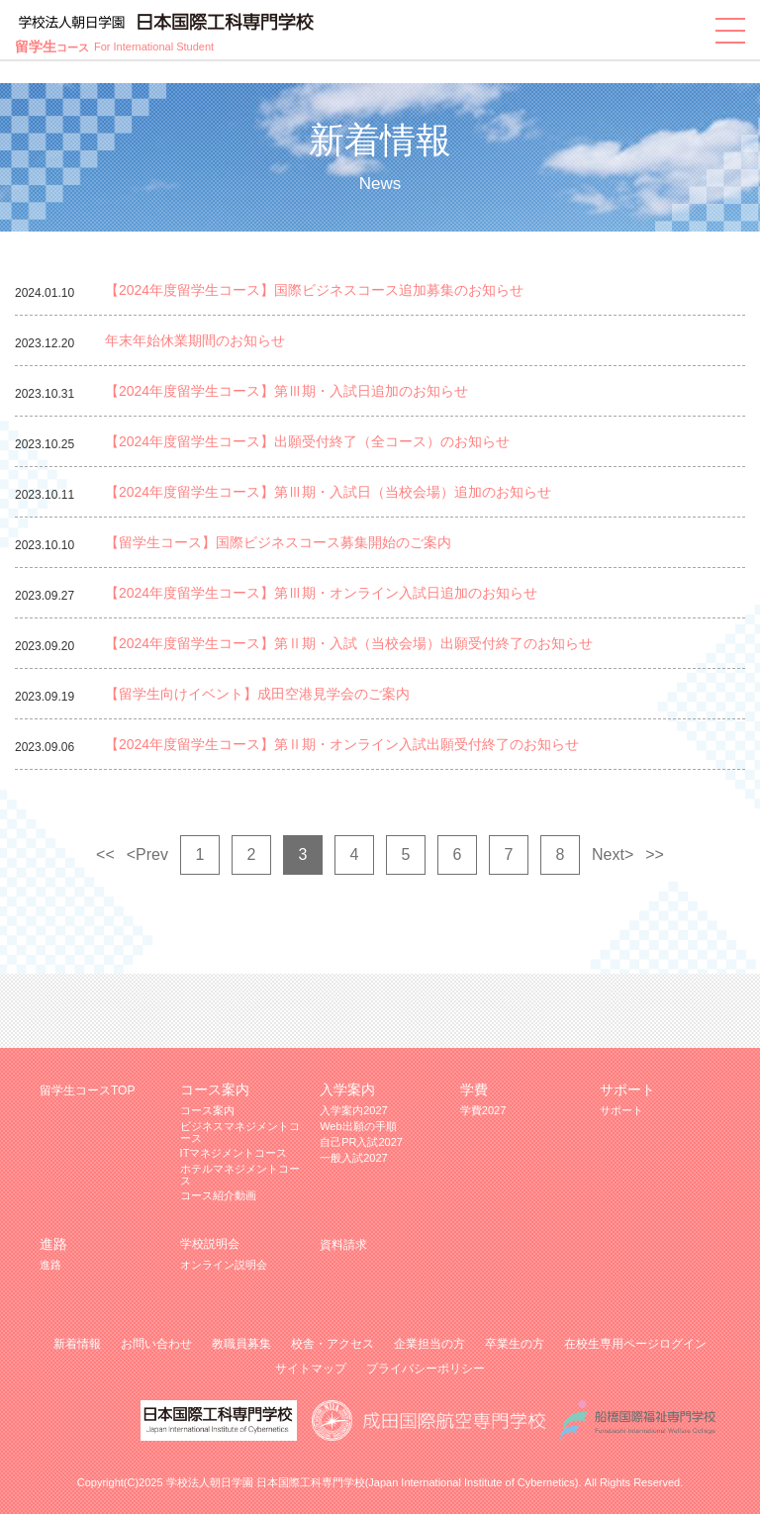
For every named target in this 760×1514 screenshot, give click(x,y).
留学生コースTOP (87, 1090)
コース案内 (207, 1110)
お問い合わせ (156, 1344)
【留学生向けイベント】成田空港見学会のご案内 (257, 694)
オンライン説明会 (223, 1265)
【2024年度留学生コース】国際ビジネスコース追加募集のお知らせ (314, 290)
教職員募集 (241, 1344)
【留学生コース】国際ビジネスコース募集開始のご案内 (278, 542)
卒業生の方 (514, 1344)
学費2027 (483, 1110)
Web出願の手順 (358, 1126)
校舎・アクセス (332, 1344)
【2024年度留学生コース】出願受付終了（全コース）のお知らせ (307, 441)
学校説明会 (209, 1244)
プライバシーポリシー (425, 1368)
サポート (621, 1110)
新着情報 (77, 1344)
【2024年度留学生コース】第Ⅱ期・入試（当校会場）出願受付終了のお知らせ (349, 643)
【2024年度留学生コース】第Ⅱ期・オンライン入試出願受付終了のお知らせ (342, 744)
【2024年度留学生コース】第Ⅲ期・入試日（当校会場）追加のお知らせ (328, 492)
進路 (50, 1265)
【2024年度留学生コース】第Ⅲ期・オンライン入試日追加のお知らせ (321, 593)
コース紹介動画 (218, 1195)
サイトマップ (310, 1368)
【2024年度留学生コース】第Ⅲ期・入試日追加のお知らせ (286, 391)
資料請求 (343, 1245)
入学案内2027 (353, 1110)
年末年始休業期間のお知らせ (195, 340)
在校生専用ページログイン (635, 1344)
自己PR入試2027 (361, 1142)
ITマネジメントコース (234, 1153)
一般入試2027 (353, 1158)
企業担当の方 (429, 1344)
